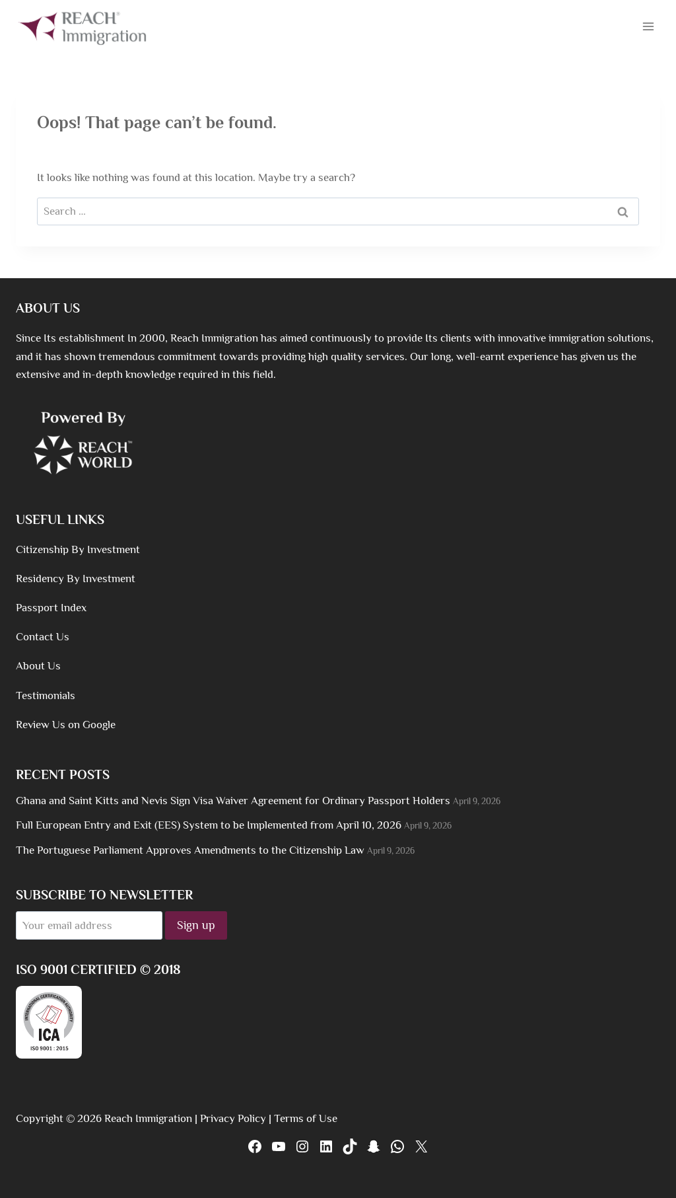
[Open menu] (648, 26)
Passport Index (51, 607)
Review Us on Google (66, 724)
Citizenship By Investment (78, 549)
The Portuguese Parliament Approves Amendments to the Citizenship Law (190, 850)
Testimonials (45, 695)
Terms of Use (305, 1118)
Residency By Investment (75, 578)
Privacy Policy (233, 1118)
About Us (38, 665)
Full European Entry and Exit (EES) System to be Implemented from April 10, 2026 (208, 825)
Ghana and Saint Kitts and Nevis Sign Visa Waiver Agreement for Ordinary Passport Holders (233, 800)
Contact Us (42, 636)
